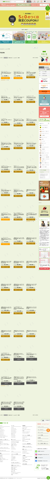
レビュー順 (14, 57)
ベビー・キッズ (40, 432)
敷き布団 (1, 456)
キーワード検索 (41, 67)
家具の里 (40, 202)
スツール (12, 446)
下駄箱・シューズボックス (26, 446)
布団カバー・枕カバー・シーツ (4, 459)
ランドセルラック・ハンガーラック (16, 472)
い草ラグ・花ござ (24, 457)
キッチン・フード (41, 426)
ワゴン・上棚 (13, 470)
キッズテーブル (13, 437)
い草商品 (23, 455)
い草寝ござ (1, 461)
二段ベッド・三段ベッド (4, 439)
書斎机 (12, 474)
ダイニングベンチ (13, 443)
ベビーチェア (13, 447)
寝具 (0, 453)
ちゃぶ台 (12, 427)
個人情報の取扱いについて (44, 175)
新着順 (19, 57)
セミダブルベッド (2, 430)
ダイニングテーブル (13, 429)
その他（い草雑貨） (25, 461)
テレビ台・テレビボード (15, 462)
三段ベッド (1, 442)
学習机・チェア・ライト (15, 465)
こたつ (12, 455)
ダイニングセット (13, 430)
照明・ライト (24, 449)
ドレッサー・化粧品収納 (26, 443)
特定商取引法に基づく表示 (4, 478)
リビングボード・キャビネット (26, 429)
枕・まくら (1, 460)
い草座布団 (23, 460)
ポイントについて (42, 176)
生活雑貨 (39, 437)
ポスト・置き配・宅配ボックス (43, 443)
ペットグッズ (40, 440)
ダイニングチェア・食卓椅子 (15, 442)
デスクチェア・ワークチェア (15, 441)
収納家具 (23, 425)
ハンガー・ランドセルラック (26, 431)
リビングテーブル (13, 428)
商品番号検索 (47, 67)
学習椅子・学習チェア (14, 444)
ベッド (1, 425)
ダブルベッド (2, 431)
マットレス (1, 457)
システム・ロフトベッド (4, 447)
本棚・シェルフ (13, 471)
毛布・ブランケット (2, 458)
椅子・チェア (13, 439)
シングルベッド (2, 429)
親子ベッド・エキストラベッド (4, 443)
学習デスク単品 (13, 468)
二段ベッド (1, 441)
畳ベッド (1, 428)
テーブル (12, 425)
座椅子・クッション (13, 445)
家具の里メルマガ (42, 177)
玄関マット (23, 440)
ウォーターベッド (3, 450)
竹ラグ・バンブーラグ (25, 441)
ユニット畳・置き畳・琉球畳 (26, 439)
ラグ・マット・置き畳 (26, 435)
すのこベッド (2, 427)
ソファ (12, 451)
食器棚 (23, 430)
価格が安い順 (10, 57)
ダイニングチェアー (13, 431)
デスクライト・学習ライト (14, 473)
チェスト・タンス (24, 427)
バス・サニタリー (41, 429)
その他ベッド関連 (2, 437)
